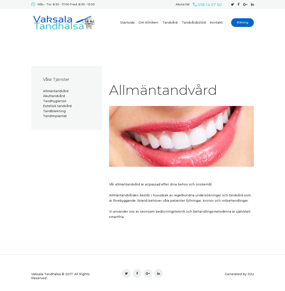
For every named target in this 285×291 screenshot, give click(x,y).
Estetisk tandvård (57, 106)
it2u (251, 274)
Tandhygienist (54, 101)
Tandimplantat (55, 116)
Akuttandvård (54, 96)
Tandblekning (54, 111)
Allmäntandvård (55, 91)
